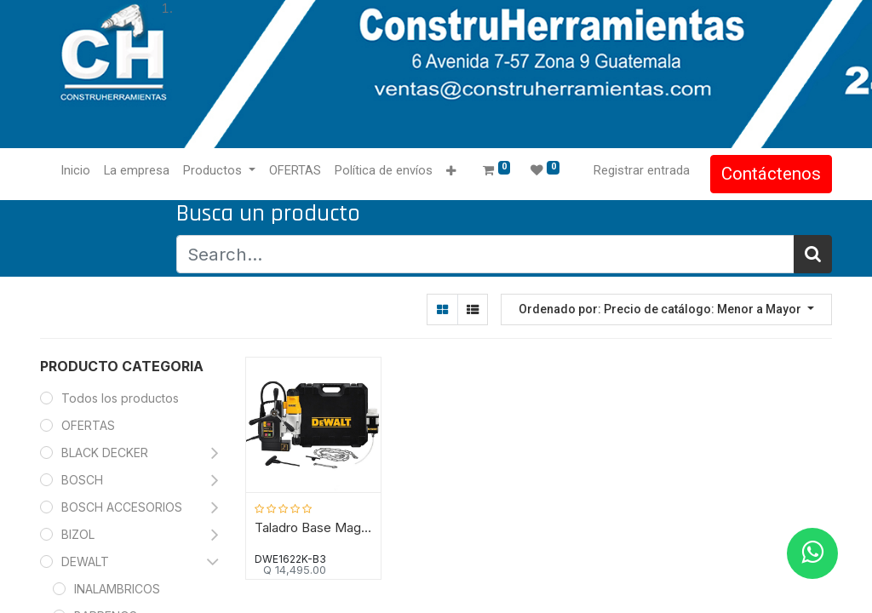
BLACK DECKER (104, 452)
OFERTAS (88, 425)
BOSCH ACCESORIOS (121, 507)
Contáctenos (771, 173)
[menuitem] (75, 171)
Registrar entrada (642, 170)
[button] (450, 171)
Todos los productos (120, 398)
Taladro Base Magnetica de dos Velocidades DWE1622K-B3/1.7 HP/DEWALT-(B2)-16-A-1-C (313, 528)
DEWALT (86, 561)
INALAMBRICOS (117, 588)
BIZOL (78, 534)
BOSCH (82, 480)
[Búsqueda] (813, 254)
